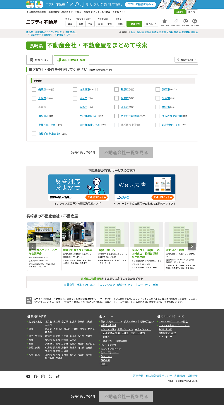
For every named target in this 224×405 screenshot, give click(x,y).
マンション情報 (108, 344)
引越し (104, 364)
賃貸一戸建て (146, 321)
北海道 (48, 321)
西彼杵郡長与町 (89, 116)
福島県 (48, 324)
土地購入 (105, 336)
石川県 (81, 335)
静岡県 (64, 339)
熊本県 (162, 32)
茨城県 (83, 328)
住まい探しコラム (110, 352)
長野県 (64, 335)
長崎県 (155, 32)
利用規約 (180, 375)
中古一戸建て (143, 284)
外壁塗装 (105, 360)
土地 (155, 284)
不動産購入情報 (108, 325)
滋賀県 (73, 343)
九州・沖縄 (34, 354)
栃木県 (91, 328)
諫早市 (166, 89)
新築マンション (86, 284)
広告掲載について (167, 333)
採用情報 (192, 375)
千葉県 (75, 328)
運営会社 (138, 375)
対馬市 (166, 98)
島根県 (73, 347)
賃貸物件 (69, 284)
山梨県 (56, 335)
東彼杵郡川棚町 (47, 125)
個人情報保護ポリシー (159, 375)
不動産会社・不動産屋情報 (114, 340)
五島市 (83, 107)
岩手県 (64, 321)
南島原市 (43, 116)
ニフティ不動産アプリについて (174, 325)
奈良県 (81, 343)
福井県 (89, 335)
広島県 (48, 347)
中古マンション (106, 284)
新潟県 (48, 335)
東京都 (48, 328)
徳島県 (89, 347)
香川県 (48, 350)
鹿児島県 (185, 32)
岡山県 (56, 347)
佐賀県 (147, 32)
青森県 (56, 321)
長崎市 (42, 89)
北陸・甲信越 (35, 335)
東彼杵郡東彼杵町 (172, 116)
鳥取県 (64, 347)
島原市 (125, 89)
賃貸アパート (130, 321)
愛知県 (48, 339)
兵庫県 (56, 343)
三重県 (73, 339)
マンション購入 (108, 329)
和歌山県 (90, 343)
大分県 (170, 32)
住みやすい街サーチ (111, 348)
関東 (31, 328)
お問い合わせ (165, 329)
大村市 (42, 98)
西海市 (125, 107)
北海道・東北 (35, 321)
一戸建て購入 (107, 333)
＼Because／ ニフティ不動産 (173, 321)
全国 (133, 32)
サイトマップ (165, 336)
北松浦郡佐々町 (171, 125)
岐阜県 (56, 339)
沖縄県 (194, 32)
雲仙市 (166, 107)
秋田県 (81, 321)
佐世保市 (85, 89)
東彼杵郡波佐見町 (90, 125)
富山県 (73, 335)
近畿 (31, 343)
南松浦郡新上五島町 (50, 133)
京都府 (64, 343)
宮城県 (73, 321)
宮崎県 (177, 32)
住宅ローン (106, 356)
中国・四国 (34, 347)
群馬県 (48, 331)
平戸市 (83, 98)
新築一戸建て (125, 284)
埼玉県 (67, 328)
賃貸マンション (114, 321)
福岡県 (140, 32)
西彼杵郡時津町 (130, 116)
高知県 (64, 350)
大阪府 (48, 343)
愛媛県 (56, 350)
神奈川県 (57, 328)
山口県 (81, 347)
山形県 (89, 321)
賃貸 (103, 321)
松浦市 (125, 98)
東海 (31, 339)
